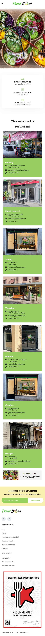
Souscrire (35, 500)
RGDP (4, 533)
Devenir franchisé (8, 545)
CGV (3, 530)
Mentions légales (8, 541)
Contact (5, 548)
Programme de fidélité (10, 537)
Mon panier (6, 558)
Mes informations (8, 565)
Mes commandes (8, 562)
